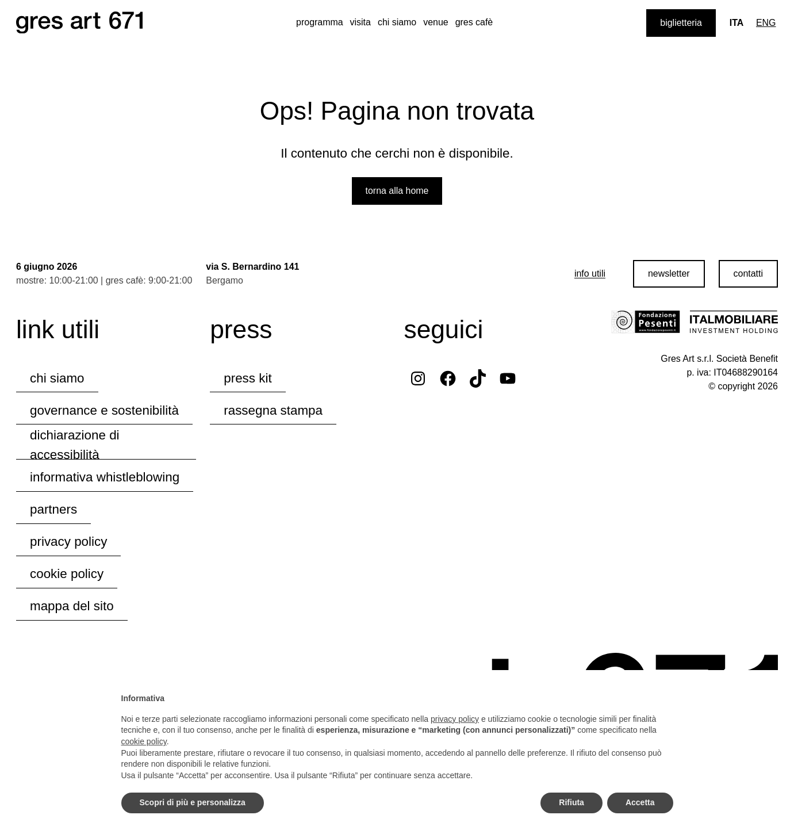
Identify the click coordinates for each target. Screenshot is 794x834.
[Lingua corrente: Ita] (736, 23)
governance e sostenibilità (104, 410)
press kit (247, 378)
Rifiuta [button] (571, 802)
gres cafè (474, 22)
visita (360, 22)
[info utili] (590, 274)
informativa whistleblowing (104, 477)
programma (319, 22)
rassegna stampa (273, 410)
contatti (748, 273)
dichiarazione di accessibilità (75, 446)
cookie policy (66, 574)
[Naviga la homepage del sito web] (79, 23)
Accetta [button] (640, 802)
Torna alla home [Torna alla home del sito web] (397, 191)
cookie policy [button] (144, 741)
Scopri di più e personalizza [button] (193, 802)
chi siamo (397, 22)
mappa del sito (72, 606)
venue (435, 22)
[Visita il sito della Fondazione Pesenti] (645, 322)
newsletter (669, 273)
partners (53, 509)
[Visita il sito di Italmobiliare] (733, 322)
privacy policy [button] (455, 719)
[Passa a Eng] (766, 23)
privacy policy (68, 541)
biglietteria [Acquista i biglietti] (681, 23)
